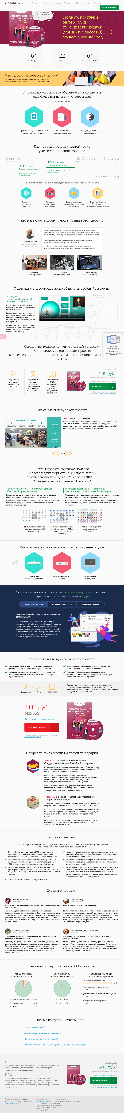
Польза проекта (83, 3)
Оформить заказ (99, 387)
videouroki (14, 3)
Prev (53, 453)
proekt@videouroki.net (43, 1101)
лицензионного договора (108, 394)
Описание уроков (52, 3)
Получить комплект (109, 7)
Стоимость (69, 3)
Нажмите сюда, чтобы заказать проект (39, 719)
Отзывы (97, 3)
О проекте (37, 3)
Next (70, 453)
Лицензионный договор (13, 1103)
